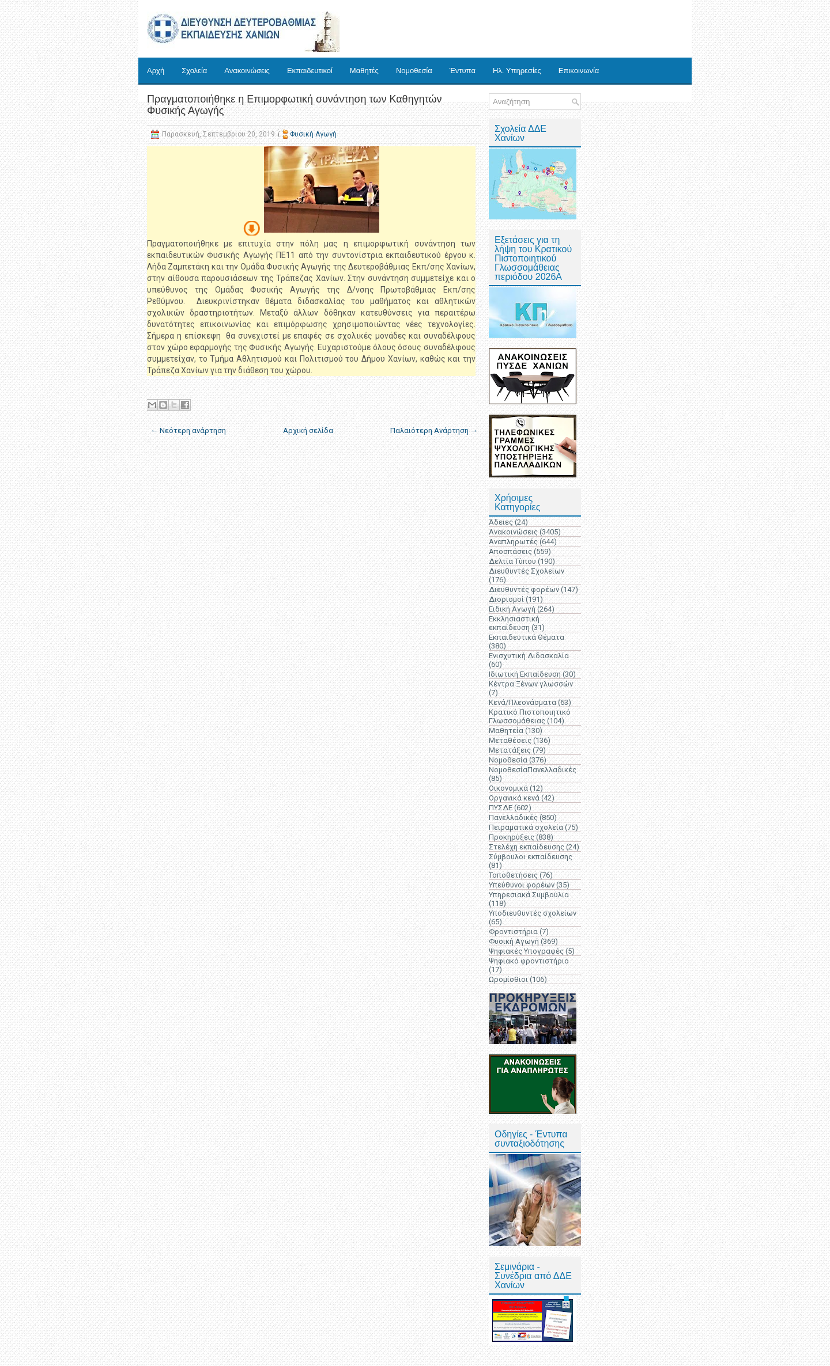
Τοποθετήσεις (513, 875)
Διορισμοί (506, 599)
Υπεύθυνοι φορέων (521, 885)
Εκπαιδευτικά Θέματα (526, 637)
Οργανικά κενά (514, 798)
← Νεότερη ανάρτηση (188, 430)
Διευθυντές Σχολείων (526, 571)
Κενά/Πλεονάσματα (522, 702)
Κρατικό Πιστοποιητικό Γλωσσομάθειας (530, 716)
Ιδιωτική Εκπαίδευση (525, 674)
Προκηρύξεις (511, 837)
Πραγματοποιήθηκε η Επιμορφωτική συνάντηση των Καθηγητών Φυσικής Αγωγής (294, 104)
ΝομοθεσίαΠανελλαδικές (532, 769)
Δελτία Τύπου (512, 561)
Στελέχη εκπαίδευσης (526, 847)
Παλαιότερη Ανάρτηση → (434, 430)
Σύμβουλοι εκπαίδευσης (530, 856)
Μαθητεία (506, 730)
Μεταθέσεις (510, 740)
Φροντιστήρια (513, 931)
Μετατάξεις (510, 750)
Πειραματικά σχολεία (526, 827)
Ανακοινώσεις (247, 70)
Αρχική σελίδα (308, 430)
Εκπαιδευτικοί (310, 70)
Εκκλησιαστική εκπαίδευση (514, 623)
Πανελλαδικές (513, 817)
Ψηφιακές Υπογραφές (526, 951)
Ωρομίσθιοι (508, 979)
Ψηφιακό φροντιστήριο (529, 961)
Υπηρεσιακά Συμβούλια (529, 894)
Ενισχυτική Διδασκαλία (529, 655)
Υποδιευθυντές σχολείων (532, 913)
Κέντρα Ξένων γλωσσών (531, 684)
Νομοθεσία (414, 70)
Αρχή (155, 70)
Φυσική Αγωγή (313, 134)
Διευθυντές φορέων (524, 589)
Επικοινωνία (579, 70)
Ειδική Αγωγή (512, 609)
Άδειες (501, 522)
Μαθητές (364, 70)
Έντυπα (463, 70)
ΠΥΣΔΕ (500, 807)
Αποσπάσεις (510, 551)
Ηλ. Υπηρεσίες (517, 70)
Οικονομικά (508, 788)
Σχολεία (194, 70)
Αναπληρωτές (513, 541)
